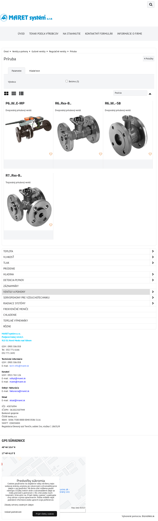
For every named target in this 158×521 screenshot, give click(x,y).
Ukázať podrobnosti (13, 512)
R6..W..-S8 (113, 103)
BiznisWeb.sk (148, 516)
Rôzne (7, 326)
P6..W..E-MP (15, 103)
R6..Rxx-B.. (63, 103)
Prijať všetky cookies (45, 513)
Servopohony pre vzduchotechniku (79, 297)
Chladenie (10, 314)
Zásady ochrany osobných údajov (19, 504)
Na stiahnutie (72, 33)
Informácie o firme (129, 33)
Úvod (21, 33)
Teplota (79, 251)
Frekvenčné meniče (15, 309)
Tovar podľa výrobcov (43, 33)
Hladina (79, 274)
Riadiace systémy (79, 303)
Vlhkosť (79, 257)
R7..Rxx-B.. (14, 175)
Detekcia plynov (79, 280)
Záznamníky (11, 286)
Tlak (79, 263)
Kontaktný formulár (99, 33)
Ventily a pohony (79, 292)
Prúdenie (9, 268)
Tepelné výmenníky (15, 320)
